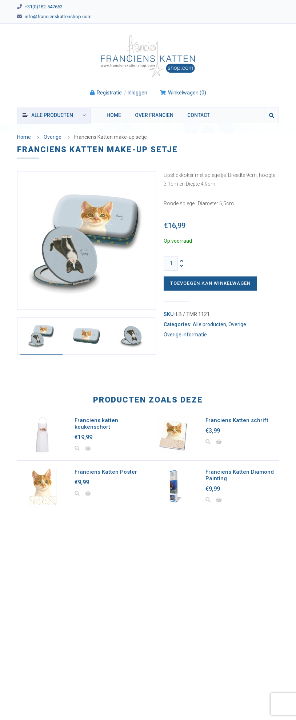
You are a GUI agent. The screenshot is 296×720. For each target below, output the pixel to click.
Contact (198, 115)
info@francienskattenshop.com (58, 16)
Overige (52, 137)
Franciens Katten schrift (236, 420)
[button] (88, 448)
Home (114, 115)
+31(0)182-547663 (44, 6)
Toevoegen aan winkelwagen (210, 283)
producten (52, 115)
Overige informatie (185, 334)
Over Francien (154, 115)
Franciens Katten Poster (106, 472)
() (183, 93)
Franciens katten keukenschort (96, 423)
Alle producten (209, 324)
